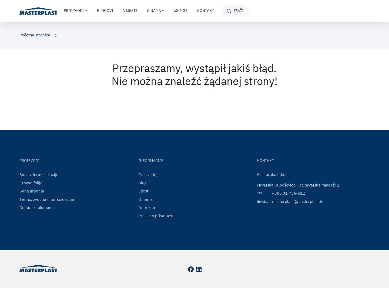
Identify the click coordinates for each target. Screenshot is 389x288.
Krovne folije (30, 182)
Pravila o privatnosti (156, 215)
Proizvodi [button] (74, 10)
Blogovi (105, 10)
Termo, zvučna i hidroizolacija (46, 199)
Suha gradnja (31, 191)
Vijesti (130, 10)
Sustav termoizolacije (38, 174)
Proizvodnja (149, 174)
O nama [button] (154, 10)
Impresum (147, 207)
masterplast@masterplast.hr (298, 201)
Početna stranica (34, 35)
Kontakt (205, 10)
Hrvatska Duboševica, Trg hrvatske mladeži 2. (298, 185)
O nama (145, 199)
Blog (142, 182)
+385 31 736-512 (288, 193)
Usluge (180, 10)
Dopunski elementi (36, 207)
